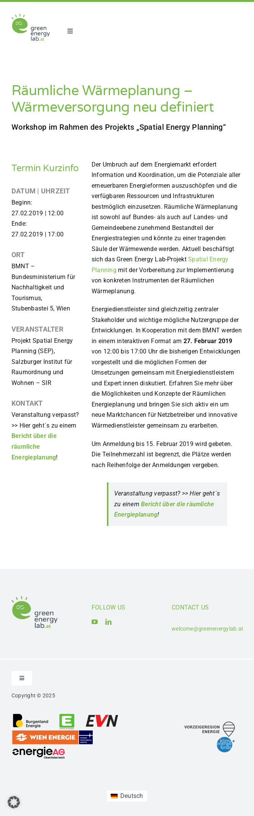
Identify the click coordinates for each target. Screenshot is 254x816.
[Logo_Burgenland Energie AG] (30, 716)
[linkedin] (108, 622)
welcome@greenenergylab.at (207, 629)
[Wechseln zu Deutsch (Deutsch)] (127, 796)
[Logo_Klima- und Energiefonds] (226, 739)
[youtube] (95, 622)
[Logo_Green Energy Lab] (30, 16)
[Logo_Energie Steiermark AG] (66, 716)
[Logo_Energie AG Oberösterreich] (38, 748)
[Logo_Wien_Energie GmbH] (52, 732)
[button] (14, 802)
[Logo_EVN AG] (102, 716)
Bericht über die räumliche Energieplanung (34, 446)
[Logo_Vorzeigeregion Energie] (209, 724)
